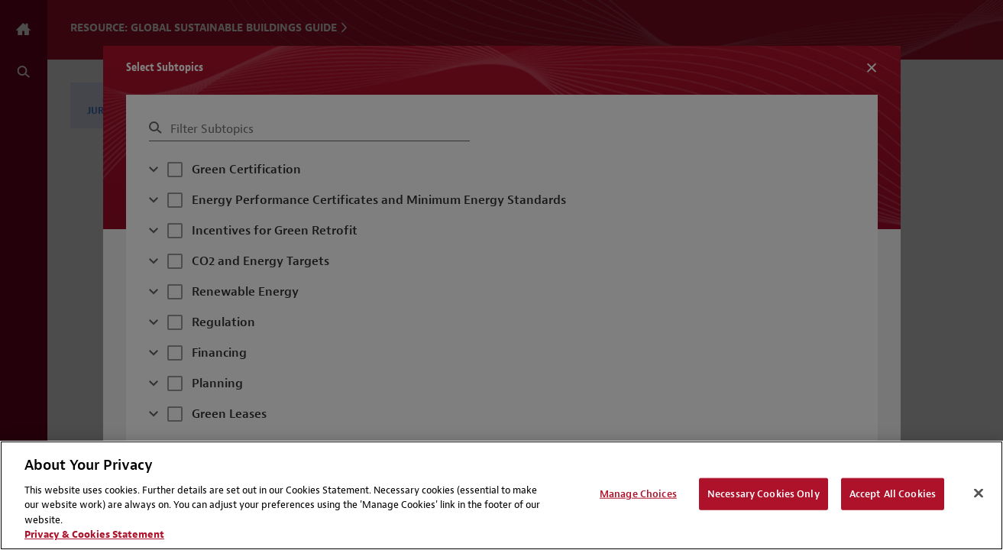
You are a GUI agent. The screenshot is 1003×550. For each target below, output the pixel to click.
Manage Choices (638, 493)
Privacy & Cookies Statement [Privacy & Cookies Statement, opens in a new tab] (94, 534)
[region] (501, 495)
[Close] (978, 493)
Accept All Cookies (892, 493)
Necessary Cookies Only (763, 493)
